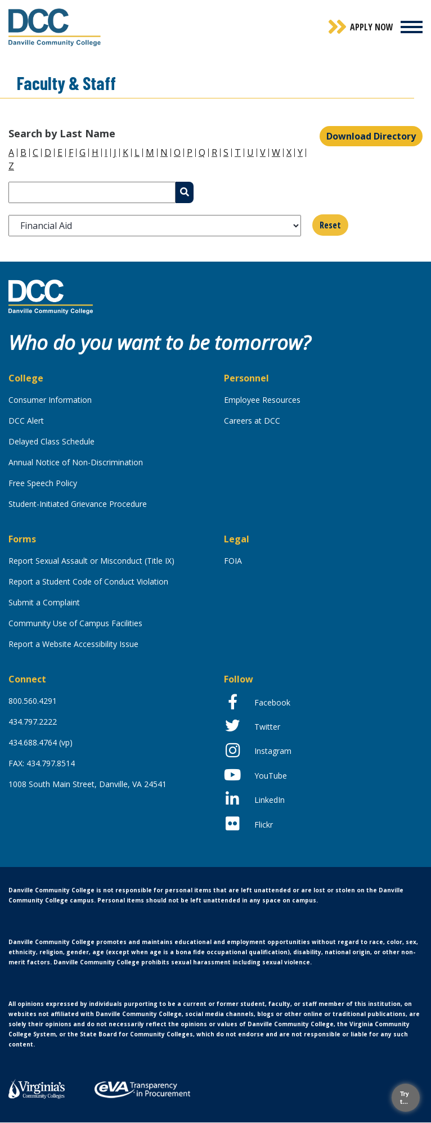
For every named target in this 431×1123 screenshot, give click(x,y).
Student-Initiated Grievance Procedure (77, 503)
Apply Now (371, 27)
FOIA (233, 560)
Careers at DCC (252, 420)
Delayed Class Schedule (51, 441)
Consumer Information (50, 399)
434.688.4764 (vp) (40, 742)
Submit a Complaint (44, 602)
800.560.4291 (32, 700)
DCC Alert (26, 420)
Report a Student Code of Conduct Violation (88, 581)
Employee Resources (262, 399)
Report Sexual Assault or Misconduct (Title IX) (91, 560)
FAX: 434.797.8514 (41, 763)
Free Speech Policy (42, 483)
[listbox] (154, 225)
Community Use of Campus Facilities (75, 623)
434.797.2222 (32, 721)
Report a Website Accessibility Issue (73, 644)
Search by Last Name (61, 133)
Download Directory (371, 136)
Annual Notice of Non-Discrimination (75, 462)
